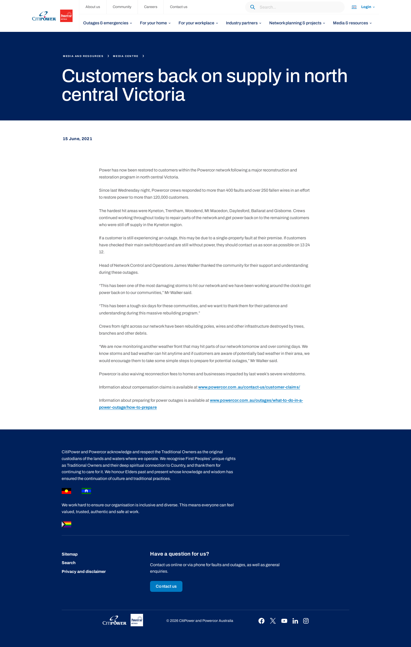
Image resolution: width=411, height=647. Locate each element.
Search (69, 562)
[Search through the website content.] (295, 7)
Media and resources (83, 56)
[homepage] (55, 16)
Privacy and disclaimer (84, 571)
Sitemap (70, 554)
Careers (150, 7)
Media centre (126, 56)
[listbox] (107, 23)
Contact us (178, 7)
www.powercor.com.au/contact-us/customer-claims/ (249, 387)
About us (93, 7)
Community (122, 7)
